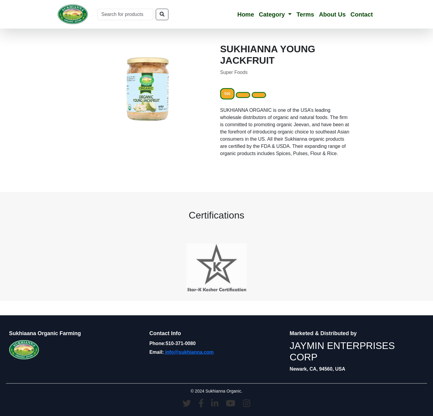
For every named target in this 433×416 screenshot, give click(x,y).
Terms (305, 14)
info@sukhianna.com (189, 352)
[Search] (125, 14)
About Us (332, 14)
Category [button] (273, 14)
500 (227, 94)
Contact (362, 14)
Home (245, 14)
